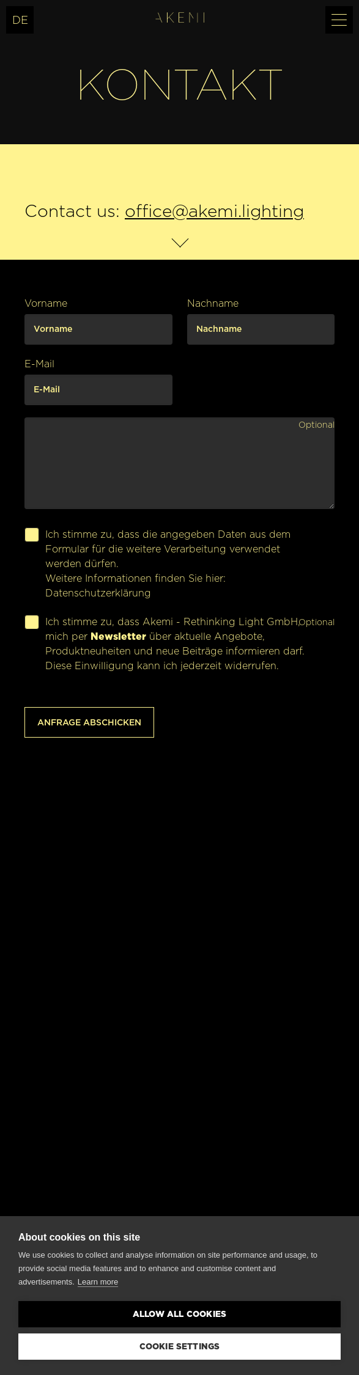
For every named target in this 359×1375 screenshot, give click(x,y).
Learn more (98, 1281)
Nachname (213, 303)
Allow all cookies (179, 1314)
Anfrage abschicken (89, 722)
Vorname (45, 303)
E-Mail (39, 364)
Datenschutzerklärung (98, 593)
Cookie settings (179, 1346)
